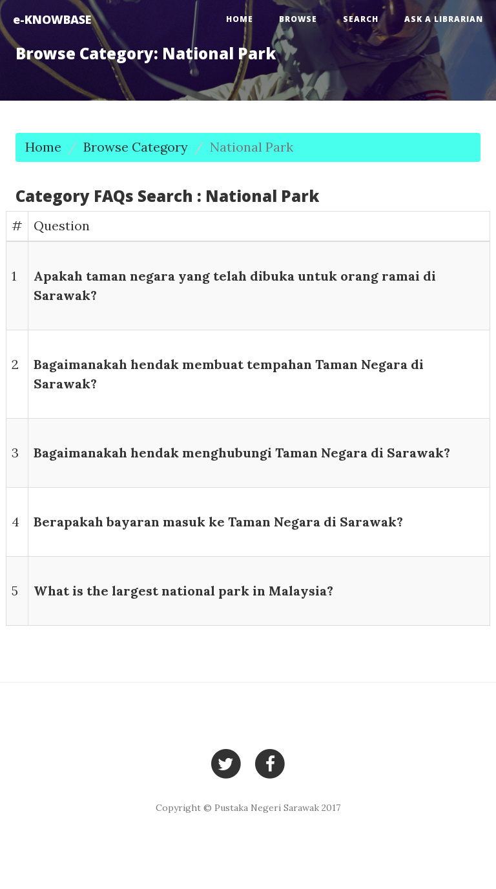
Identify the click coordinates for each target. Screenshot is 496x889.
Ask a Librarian (443, 19)
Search (360, 19)
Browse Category (135, 147)
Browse (298, 19)
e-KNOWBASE (52, 19)
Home (239, 19)
